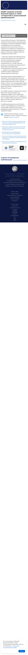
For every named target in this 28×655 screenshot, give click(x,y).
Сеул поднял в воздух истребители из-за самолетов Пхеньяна (14, 142)
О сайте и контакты (15, 179)
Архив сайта (15, 205)
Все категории (15, 204)
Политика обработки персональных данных (15, 182)
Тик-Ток (15, 214)
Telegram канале (13, 117)
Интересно (15, 200)
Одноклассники (15, 215)
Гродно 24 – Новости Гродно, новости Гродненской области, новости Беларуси (6, 5)
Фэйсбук (15, 211)
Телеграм (14, 209)
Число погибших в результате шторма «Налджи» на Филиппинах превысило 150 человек (14, 137)
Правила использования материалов (14, 186)
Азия (13, 20)
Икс (15, 218)
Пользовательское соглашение (15, 180)
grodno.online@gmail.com (18, 176)
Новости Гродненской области (15, 195)
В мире (9, 20)
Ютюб (14, 220)
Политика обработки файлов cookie (15, 184)
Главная (3, 20)
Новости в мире (15, 198)
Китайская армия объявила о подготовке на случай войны (11, 132)
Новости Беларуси (15, 197)
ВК (14, 217)
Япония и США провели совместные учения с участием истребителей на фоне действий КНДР (13, 123)
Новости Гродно (15, 193)
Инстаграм (15, 212)
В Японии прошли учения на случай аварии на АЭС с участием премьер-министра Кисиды (13, 128)
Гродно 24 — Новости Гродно (15, 169)
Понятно (22, 651)
